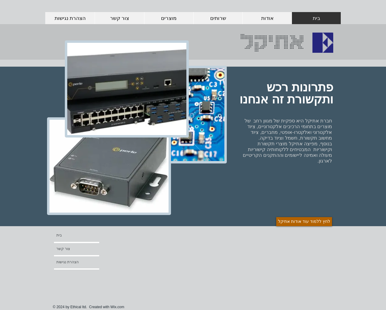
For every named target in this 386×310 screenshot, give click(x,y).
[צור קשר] (73, 248)
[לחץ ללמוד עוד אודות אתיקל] (304, 221)
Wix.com (117, 307)
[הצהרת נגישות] (72, 262)
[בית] (79, 235)
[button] (72, 275)
